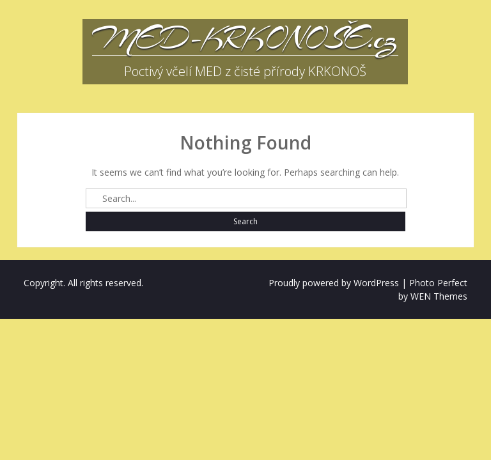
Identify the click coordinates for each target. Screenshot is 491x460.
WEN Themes (438, 296)
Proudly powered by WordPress (334, 283)
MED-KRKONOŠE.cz (245, 38)
